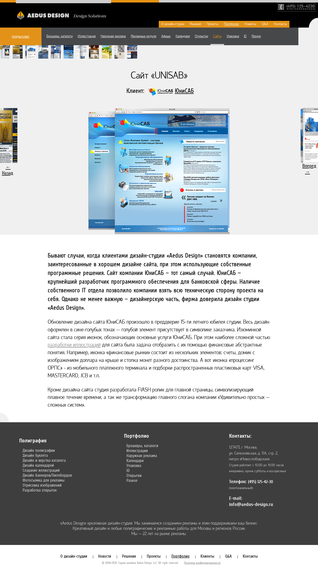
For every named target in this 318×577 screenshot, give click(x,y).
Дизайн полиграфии (39, 450)
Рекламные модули (143, 36)
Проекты (212, 24)
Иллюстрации (87, 36)
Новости (104, 556)
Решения (195, 24)
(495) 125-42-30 (260, 481)
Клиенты (250, 24)
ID (245, 36)
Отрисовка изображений (42, 485)
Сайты (217, 36)
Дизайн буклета (35, 455)
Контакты (280, 24)
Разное (256, 36)
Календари (183, 36)
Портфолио (231, 24)
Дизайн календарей (38, 465)
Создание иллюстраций (41, 470)
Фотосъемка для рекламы (43, 480)
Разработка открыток (40, 490)
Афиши (165, 36)
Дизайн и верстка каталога (44, 460)
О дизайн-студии (172, 24)
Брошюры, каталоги (59, 36)
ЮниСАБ (184, 90)
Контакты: (240, 436)
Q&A (265, 24)
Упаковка (233, 36)
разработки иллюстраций (74, 345)
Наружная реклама (113, 36)
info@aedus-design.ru (251, 504)
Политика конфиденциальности (202, 563)
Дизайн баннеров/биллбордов (47, 475)
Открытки (201, 36)
